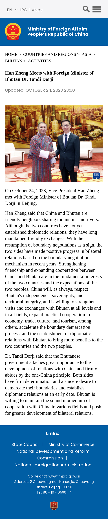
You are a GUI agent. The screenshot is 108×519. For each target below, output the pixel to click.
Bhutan (13, 60)
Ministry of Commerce (71, 444)
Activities (39, 60)
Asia (87, 54)
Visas (37, 10)
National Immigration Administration (53, 465)
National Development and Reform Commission (53, 454)
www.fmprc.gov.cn (64, 476)
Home (11, 54)
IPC (23, 10)
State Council (25, 444)
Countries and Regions (49, 54)
